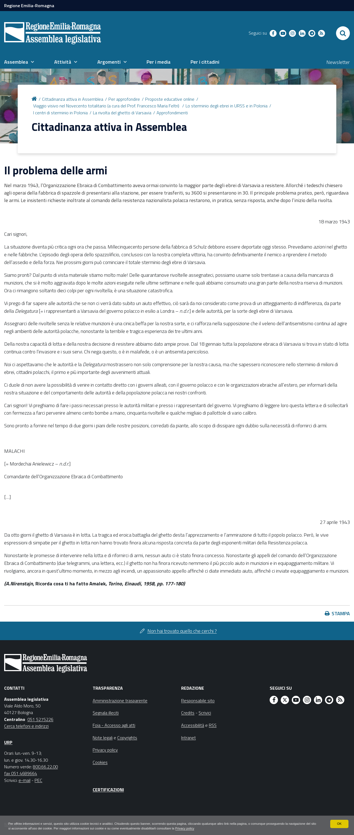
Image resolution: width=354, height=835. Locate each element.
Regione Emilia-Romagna (29, 5)
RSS (213, 725)
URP (8, 742)
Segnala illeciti (106, 712)
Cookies (100, 762)
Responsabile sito (198, 700)
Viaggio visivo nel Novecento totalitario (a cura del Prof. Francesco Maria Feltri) (106, 105)
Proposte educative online (169, 99)
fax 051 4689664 (20, 773)
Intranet (188, 737)
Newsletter (338, 62)
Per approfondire (124, 99)
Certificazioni (108, 789)
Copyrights (127, 737)
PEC (38, 780)
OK (339, 823)
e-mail (24, 780)
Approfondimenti (172, 112)
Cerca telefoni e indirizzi (26, 726)
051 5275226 (40, 719)
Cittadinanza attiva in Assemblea (72, 99)
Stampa (341, 613)
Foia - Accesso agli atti (114, 725)
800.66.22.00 (45, 766)
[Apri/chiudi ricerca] (343, 33)
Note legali (103, 737)
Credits (187, 712)
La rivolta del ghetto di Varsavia (122, 112)
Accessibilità (192, 725)
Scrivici (205, 712)
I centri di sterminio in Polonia (60, 112)
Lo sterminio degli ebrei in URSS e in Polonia (226, 105)
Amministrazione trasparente (120, 700)
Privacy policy (226, 828)
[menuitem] (19, 62)
